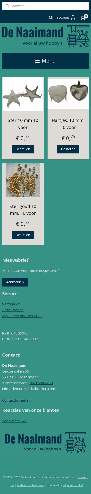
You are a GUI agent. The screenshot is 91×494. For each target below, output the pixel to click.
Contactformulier (16, 400)
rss (12, 485)
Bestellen (23, 149)
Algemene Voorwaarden (22, 315)
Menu (45, 60)
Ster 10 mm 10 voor (23, 123)
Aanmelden (15, 282)
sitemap (83, 477)
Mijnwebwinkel (73, 485)
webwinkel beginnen (30, 485)
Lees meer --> (14, 420)
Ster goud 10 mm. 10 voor (22, 209)
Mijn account (62, 17)
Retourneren (13, 309)
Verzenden (11, 304)
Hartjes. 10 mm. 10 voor (68, 123)
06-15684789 (41, 382)
